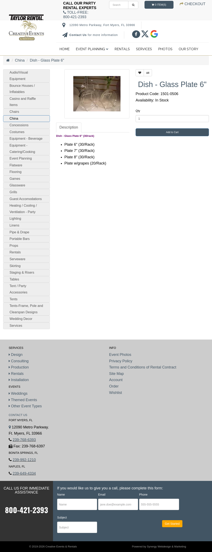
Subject (62, 517)
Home (64, 49)
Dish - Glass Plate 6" (47, 60)
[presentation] (123, 527)
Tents (13, 299)
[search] (118, 5)
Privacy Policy (120, 361)
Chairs (14, 111)
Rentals (122, 49)
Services (144, 49)
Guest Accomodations (26, 199)
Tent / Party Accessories (18, 289)
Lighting (15, 218)
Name (61, 494)
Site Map (116, 374)
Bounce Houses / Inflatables (22, 89)
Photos (165, 49)
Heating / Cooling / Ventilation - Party (23, 209)
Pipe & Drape (19, 232)
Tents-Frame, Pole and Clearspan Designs (26, 309)
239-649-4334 (24, 473)
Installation (19, 380)
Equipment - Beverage (26, 138)
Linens (14, 225)
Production (19, 367)
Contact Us (78, 35)
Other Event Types (25, 406)
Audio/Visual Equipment (19, 76)
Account (116, 380)
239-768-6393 (24, 440)
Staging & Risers (22, 272)
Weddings (18, 393)
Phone (143, 494)
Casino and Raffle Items (23, 102)
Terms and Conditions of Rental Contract (142, 367)
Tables (14, 279)
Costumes (17, 132)
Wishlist (115, 393)
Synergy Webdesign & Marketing (166, 546)
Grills (13, 192)
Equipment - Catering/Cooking (22, 149)
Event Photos (120, 355)
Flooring (16, 172)
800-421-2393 (26, 509)
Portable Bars (20, 239)
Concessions (19, 125)
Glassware (17, 185)
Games (15, 178)
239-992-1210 (24, 460)
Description (68, 127)
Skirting (15, 266)
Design (16, 355)
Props (14, 245)
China (20, 60)
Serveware (17, 259)
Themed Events (23, 400)
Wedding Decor (21, 319)
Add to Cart (172, 132)
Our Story (188, 49)
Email (101, 494)
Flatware (16, 165)
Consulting (19, 361)
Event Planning (92, 49)
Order (114, 386)
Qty (138, 110)
